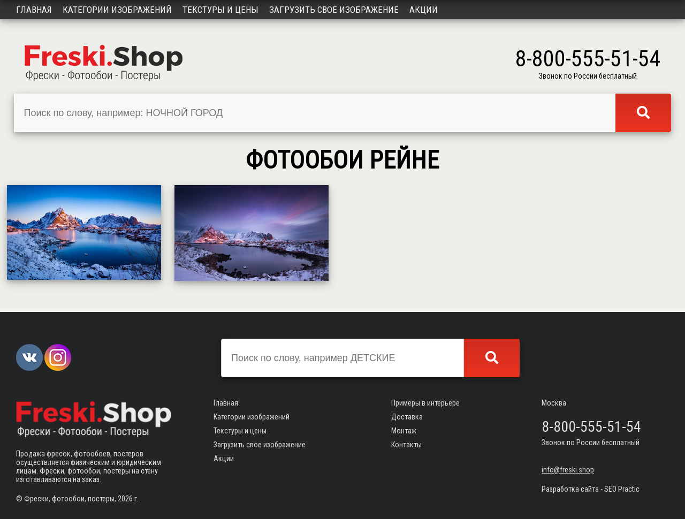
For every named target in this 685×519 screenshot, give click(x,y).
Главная (34, 9)
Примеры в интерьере (425, 403)
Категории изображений (117, 9)
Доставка (407, 417)
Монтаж (403, 430)
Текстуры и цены (220, 9)
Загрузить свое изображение (334, 9)
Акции (423, 9)
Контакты (406, 444)
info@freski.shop (568, 469)
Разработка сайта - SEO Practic (591, 489)
